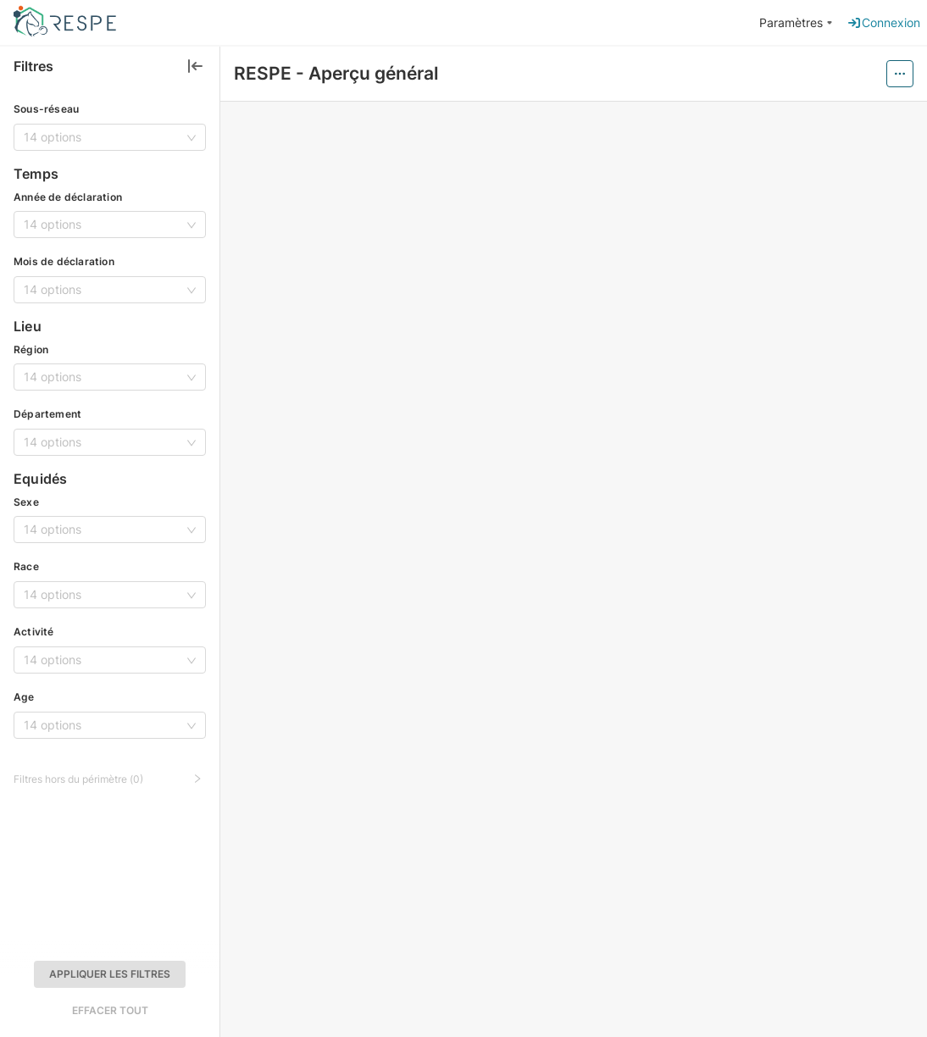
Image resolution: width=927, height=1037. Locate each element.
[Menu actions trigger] (899, 73)
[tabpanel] (573, 569)
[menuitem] (796, 23)
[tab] (504, 605)
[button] (110, 777)
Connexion (883, 22)
